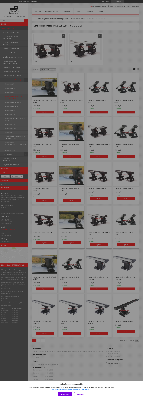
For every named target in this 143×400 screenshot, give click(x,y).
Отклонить (80, 394)
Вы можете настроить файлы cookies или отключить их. (70, 389)
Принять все (65, 394)
